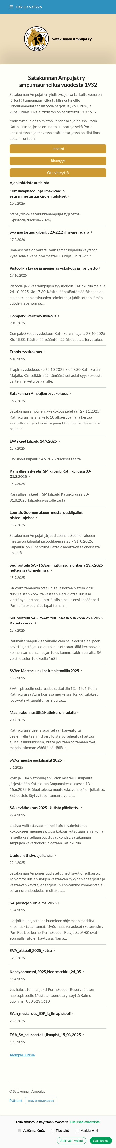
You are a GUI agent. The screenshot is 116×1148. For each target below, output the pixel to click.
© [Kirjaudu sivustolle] (11, 1091)
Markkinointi (87, 1130)
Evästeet (15, 1100)
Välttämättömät (31, 1130)
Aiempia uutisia (22, 1055)
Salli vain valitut (71, 1141)
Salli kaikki (101, 1141)
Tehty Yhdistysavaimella (41, 1100)
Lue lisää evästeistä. (85, 1122)
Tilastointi (60, 1130)
